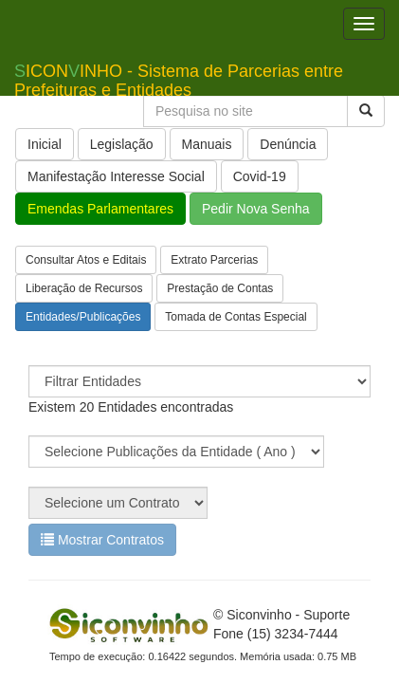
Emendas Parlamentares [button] (100, 208)
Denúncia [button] (288, 144)
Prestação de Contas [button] (220, 288)
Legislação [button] (122, 144)
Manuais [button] (207, 144)
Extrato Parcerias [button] (214, 260)
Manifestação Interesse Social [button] (116, 176)
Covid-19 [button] (259, 176)
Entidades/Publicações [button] (83, 316)
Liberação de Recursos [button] (84, 288)
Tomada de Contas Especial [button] (235, 316)
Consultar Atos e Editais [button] (86, 260)
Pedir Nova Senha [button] (256, 208)
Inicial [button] (44, 144)
